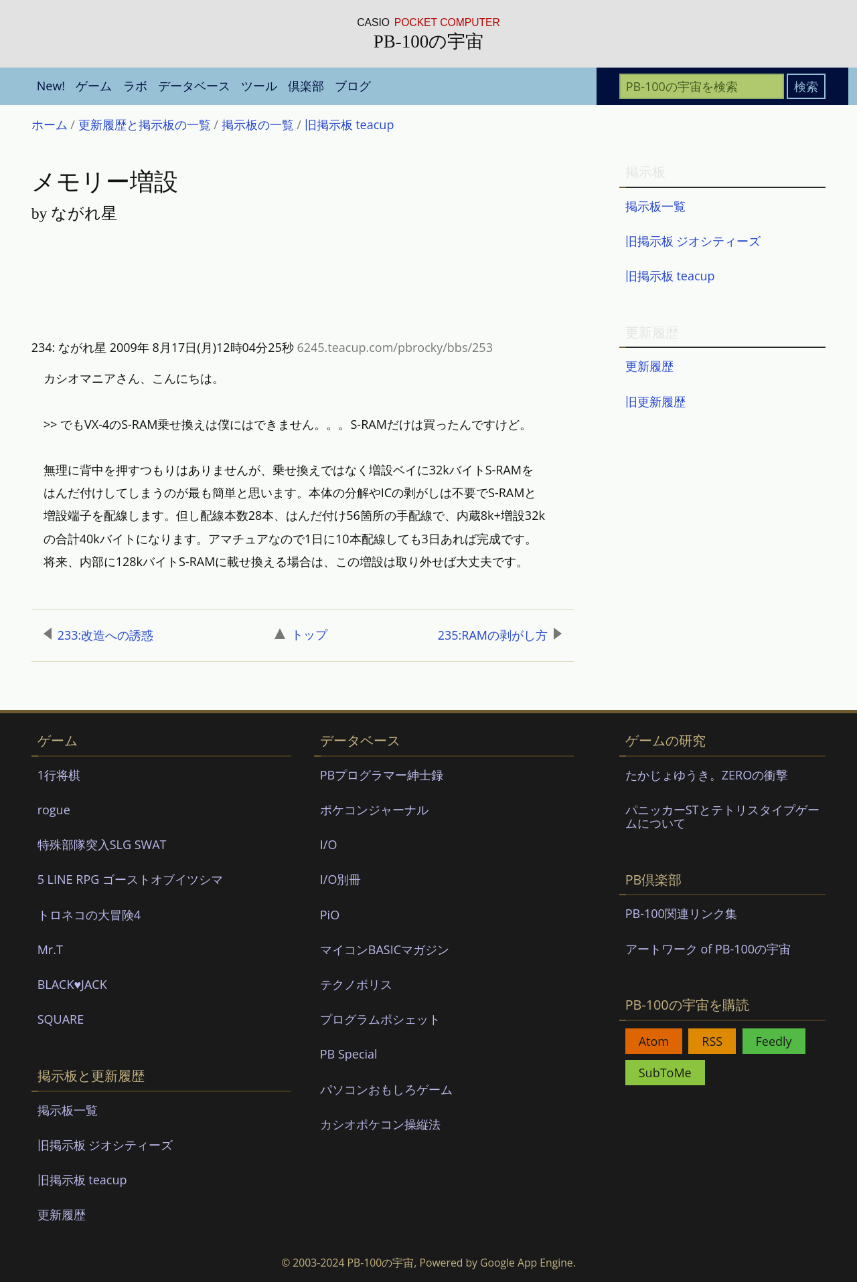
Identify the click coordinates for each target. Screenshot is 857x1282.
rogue (53, 810)
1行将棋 (58, 775)
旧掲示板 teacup (670, 276)
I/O (328, 844)
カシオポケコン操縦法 (380, 1124)
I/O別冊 (341, 879)
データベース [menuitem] (194, 86)
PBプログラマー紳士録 (381, 775)
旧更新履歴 (655, 401)
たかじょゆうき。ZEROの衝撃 (706, 775)
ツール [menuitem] (259, 86)
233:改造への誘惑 (99, 635)
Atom (654, 1041)
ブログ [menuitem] (353, 86)
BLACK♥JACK (72, 984)
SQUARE (60, 1019)
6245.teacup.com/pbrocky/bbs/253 (395, 347)
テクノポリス (356, 984)
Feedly (774, 1041)
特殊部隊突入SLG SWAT (102, 844)
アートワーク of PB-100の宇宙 (708, 949)
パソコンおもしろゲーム (386, 1089)
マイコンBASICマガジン (384, 949)
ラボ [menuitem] (135, 86)
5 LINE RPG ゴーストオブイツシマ (130, 879)
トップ (301, 634)
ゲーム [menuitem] (94, 86)
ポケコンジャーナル (374, 810)
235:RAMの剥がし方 (500, 635)
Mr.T (50, 949)
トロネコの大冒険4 (89, 915)
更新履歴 (649, 366)
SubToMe (665, 1073)
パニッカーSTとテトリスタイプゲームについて (722, 816)
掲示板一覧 (655, 206)
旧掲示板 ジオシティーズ (693, 241)
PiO (329, 915)
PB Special (349, 1054)
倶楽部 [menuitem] (306, 86)
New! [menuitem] (51, 86)
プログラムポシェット (380, 1019)
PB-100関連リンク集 (681, 913)
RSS (712, 1041)
